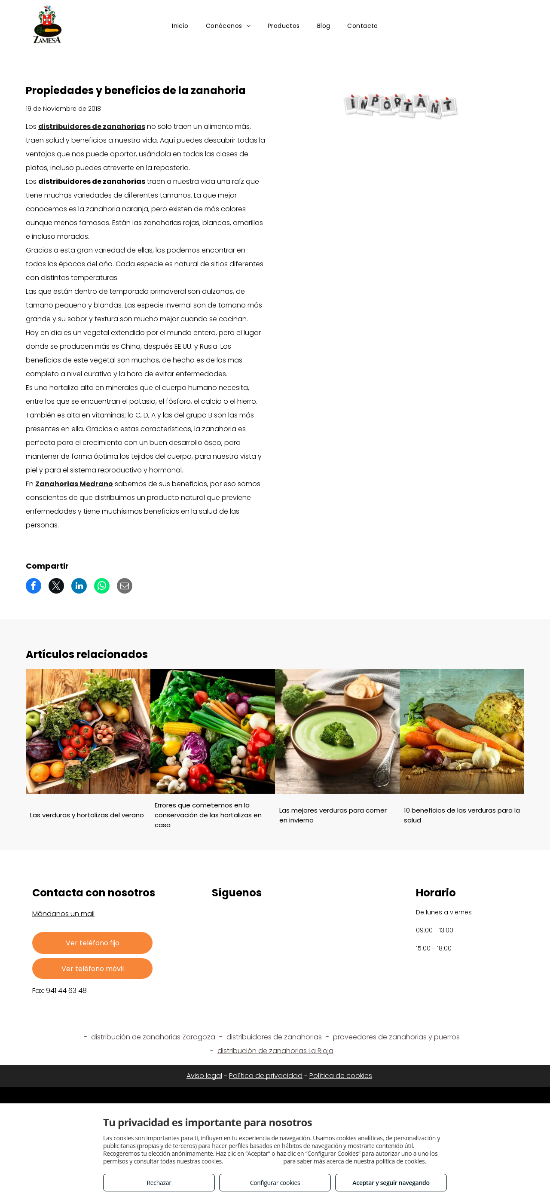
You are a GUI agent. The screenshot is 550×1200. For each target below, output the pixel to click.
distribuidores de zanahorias (91, 126)
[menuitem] (180, 26)
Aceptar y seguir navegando (390, 1183)
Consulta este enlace (253, 1161)
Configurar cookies (275, 1183)
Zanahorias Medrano (74, 484)
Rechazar (159, 1183)
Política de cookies (340, 1076)
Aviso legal (204, 1076)
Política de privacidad (265, 1076)
